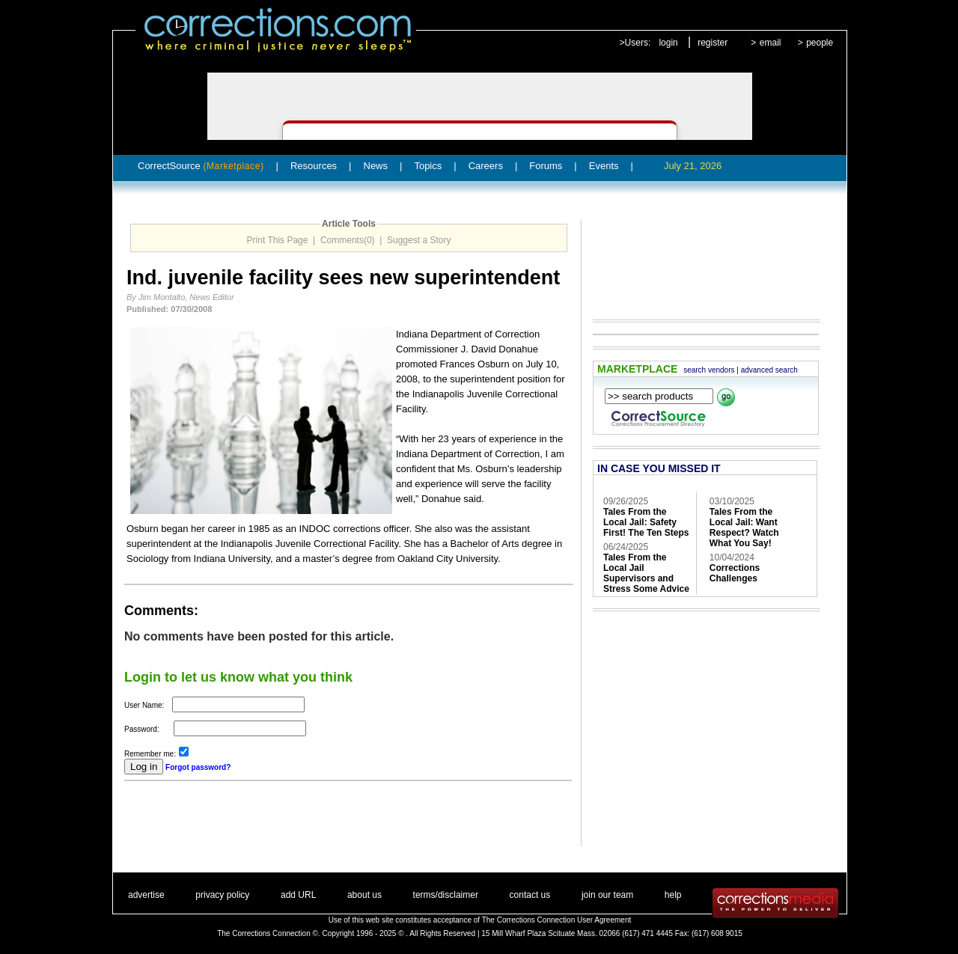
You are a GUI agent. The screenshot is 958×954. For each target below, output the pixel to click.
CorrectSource (201, 165)
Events (604, 165)
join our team (607, 895)
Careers (486, 165)
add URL (298, 895)
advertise (146, 895)
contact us (530, 895)
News (376, 165)
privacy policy (222, 895)
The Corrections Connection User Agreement (557, 920)
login (668, 42)
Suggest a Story (419, 240)
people (819, 42)
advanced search (769, 370)
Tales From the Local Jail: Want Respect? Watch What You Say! (744, 527)
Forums (545, 165)
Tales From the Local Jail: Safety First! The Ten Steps (646, 522)
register (712, 42)
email (770, 42)
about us (364, 895)
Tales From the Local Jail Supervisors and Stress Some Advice (646, 573)
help (673, 895)
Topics (428, 165)
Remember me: (150, 754)
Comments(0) (347, 240)
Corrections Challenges (735, 573)
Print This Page (277, 240)
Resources (313, 165)
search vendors (708, 370)
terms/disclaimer (445, 895)
